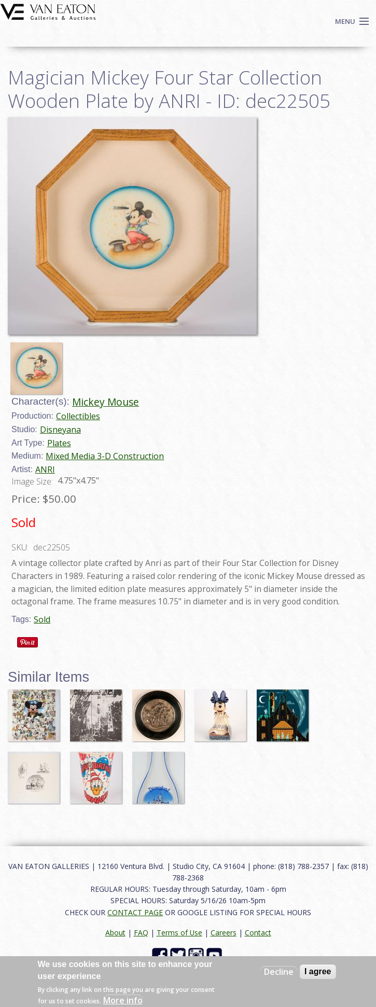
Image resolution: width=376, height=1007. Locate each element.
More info (123, 1000)
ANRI (45, 469)
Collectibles (78, 416)
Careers (223, 932)
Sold (42, 619)
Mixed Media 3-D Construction (105, 456)
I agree (317, 971)
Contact (258, 932)
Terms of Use (179, 932)
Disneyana (60, 429)
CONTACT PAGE (135, 912)
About (115, 932)
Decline (279, 971)
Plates (59, 443)
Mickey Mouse (105, 402)
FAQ (141, 932)
